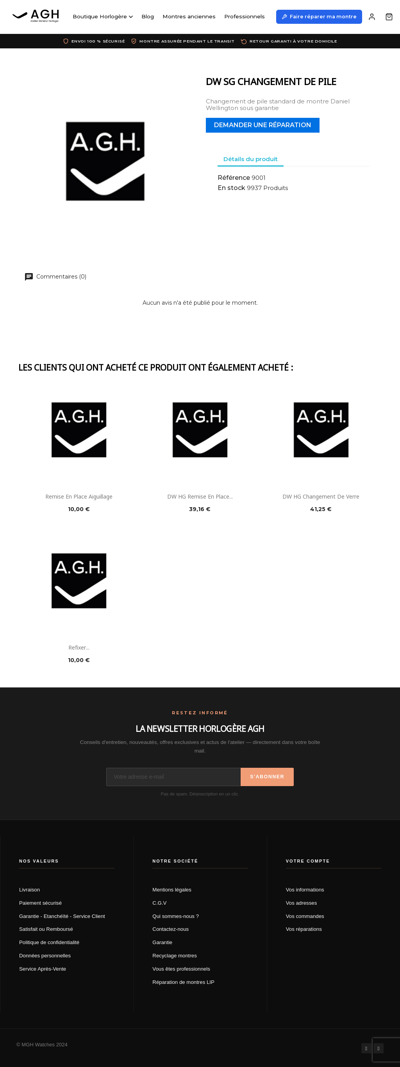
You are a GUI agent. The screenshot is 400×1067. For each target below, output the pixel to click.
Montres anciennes (189, 16)
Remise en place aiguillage (78, 496)
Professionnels (244, 16)
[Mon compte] (371, 16)
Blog (147, 16)
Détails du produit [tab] (250, 159)
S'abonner (267, 776)
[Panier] (389, 16)
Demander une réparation (262, 125)
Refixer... (78, 647)
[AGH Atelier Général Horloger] (36, 17)
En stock (231, 188)
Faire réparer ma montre (319, 17)
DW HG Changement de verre (320, 496)
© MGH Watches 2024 (42, 1044)
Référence (234, 177)
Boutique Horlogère (103, 16)
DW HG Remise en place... (200, 496)
